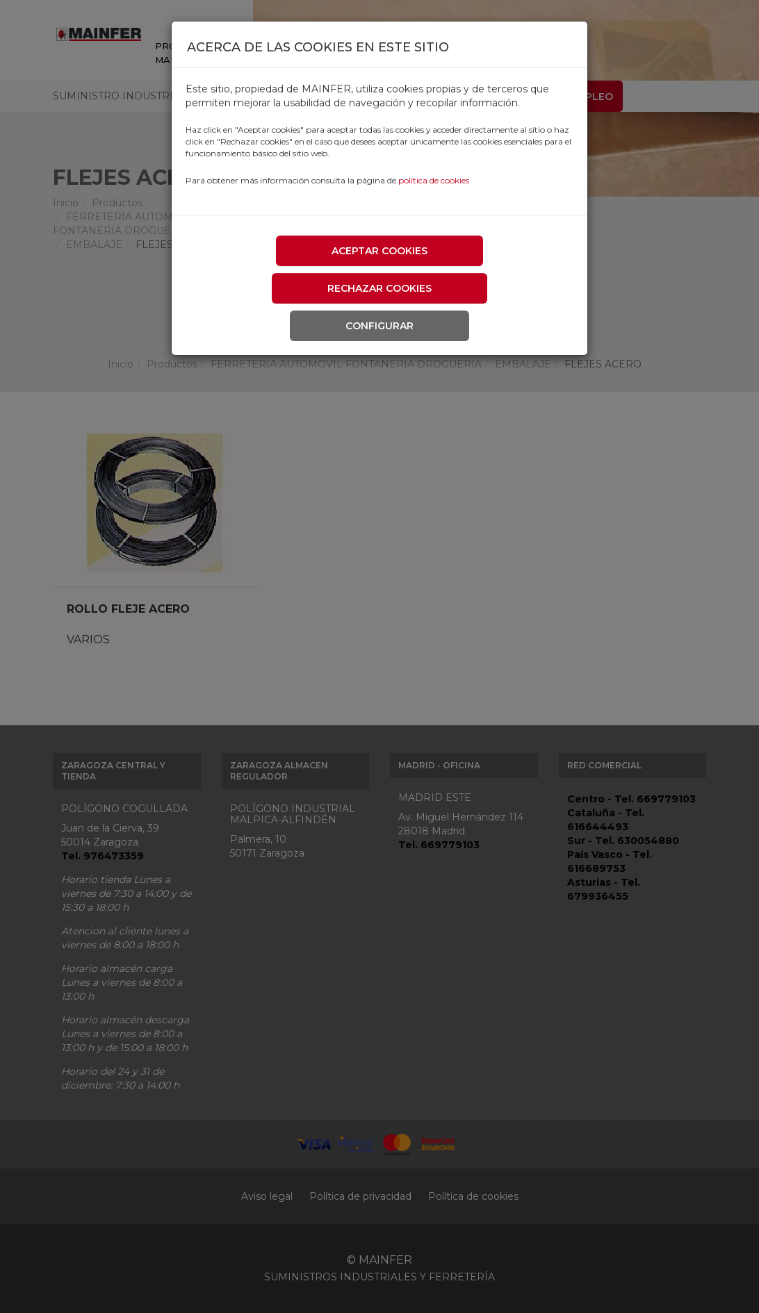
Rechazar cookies (379, 288)
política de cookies (433, 180)
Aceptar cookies (379, 251)
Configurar (379, 326)
